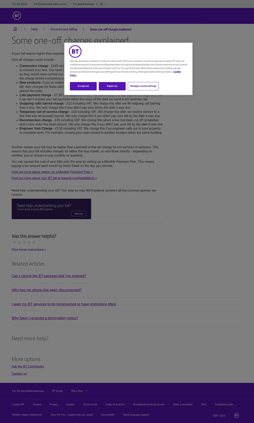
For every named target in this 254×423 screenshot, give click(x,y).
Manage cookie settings (143, 86)
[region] (128, 68)
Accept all (83, 86)
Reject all (112, 86)
